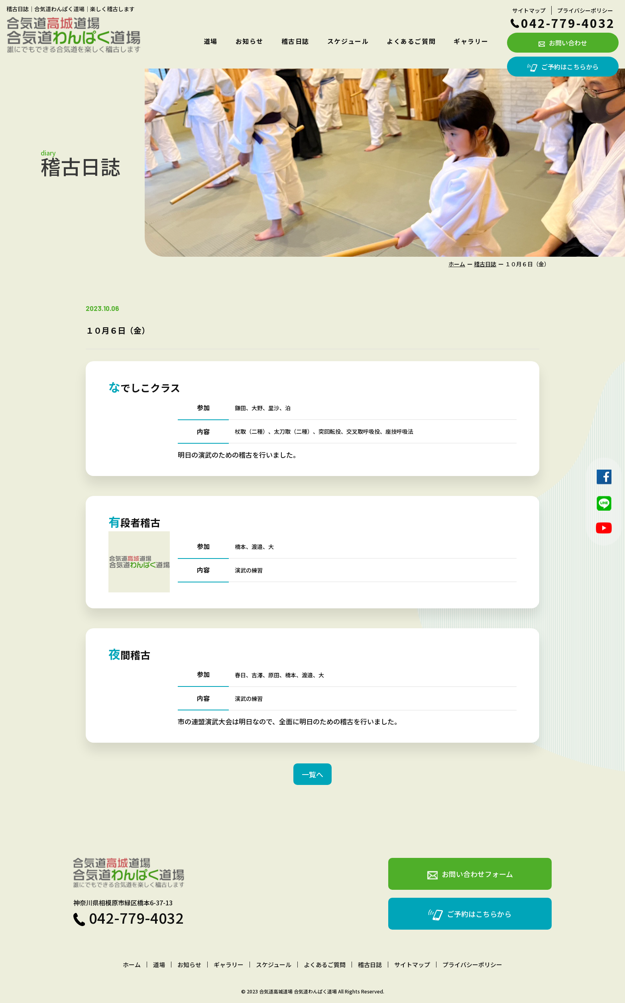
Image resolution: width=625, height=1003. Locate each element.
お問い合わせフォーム (470, 874)
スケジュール (348, 41)
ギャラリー (471, 41)
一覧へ (312, 774)
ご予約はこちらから (563, 66)
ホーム (456, 264)
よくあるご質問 (411, 41)
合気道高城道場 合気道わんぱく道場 (298, 991)
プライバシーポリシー (585, 10)
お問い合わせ (563, 42)
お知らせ (249, 41)
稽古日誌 (295, 41)
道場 (211, 41)
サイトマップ (529, 10)
